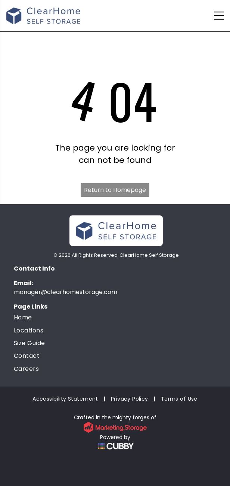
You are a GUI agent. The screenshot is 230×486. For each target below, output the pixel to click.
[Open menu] (219, 15)
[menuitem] (115, 317)
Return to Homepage (115, 190)
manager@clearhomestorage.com (65, 292)
